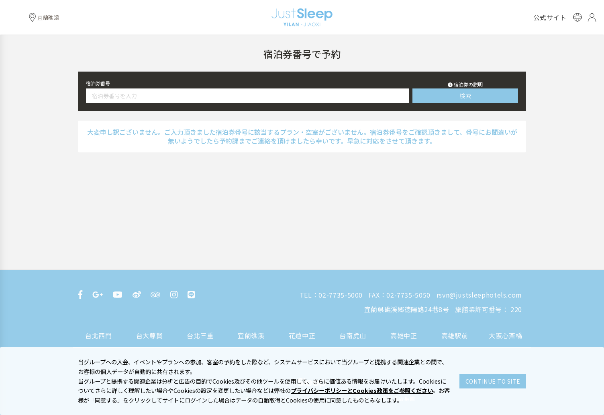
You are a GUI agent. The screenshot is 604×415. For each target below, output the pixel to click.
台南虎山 (352, 335)
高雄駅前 (454, 335)
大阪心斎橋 (505, 335)
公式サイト (550, 17)
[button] (465, 84)
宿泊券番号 (98, 83)
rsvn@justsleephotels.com (479, 295)
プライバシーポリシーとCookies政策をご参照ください (362, 390)
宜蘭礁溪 (251, 335)
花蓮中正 (302, 335)
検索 (465, 96)
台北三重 (200, 335)
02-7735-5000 (340, 295)
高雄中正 (403, 335)
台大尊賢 (149, 335)
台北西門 (98, 335)
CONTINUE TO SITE (492, 381)
